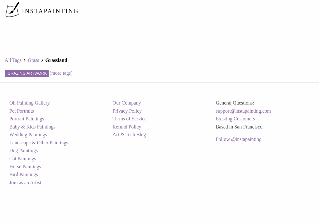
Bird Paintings (23, 174)
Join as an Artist (25, 182)
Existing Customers (235, 118)
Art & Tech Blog (129, 134)
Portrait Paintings (26, 118)
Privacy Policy (127, 111)
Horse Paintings (25, 166)
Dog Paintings (23, 150)
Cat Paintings (22, 158)
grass (33, 60)
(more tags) (61, 73)
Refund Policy (126, 126)
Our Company (126, 102)
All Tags (13, 60)
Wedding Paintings (28, 134)
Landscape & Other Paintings (38, 142)
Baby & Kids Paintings (32, 126)
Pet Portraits (21, 111)
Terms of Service (129, 118)
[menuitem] (183, 11)
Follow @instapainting (239, 139)
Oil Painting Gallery (29, 102)
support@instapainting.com (243, 111)
